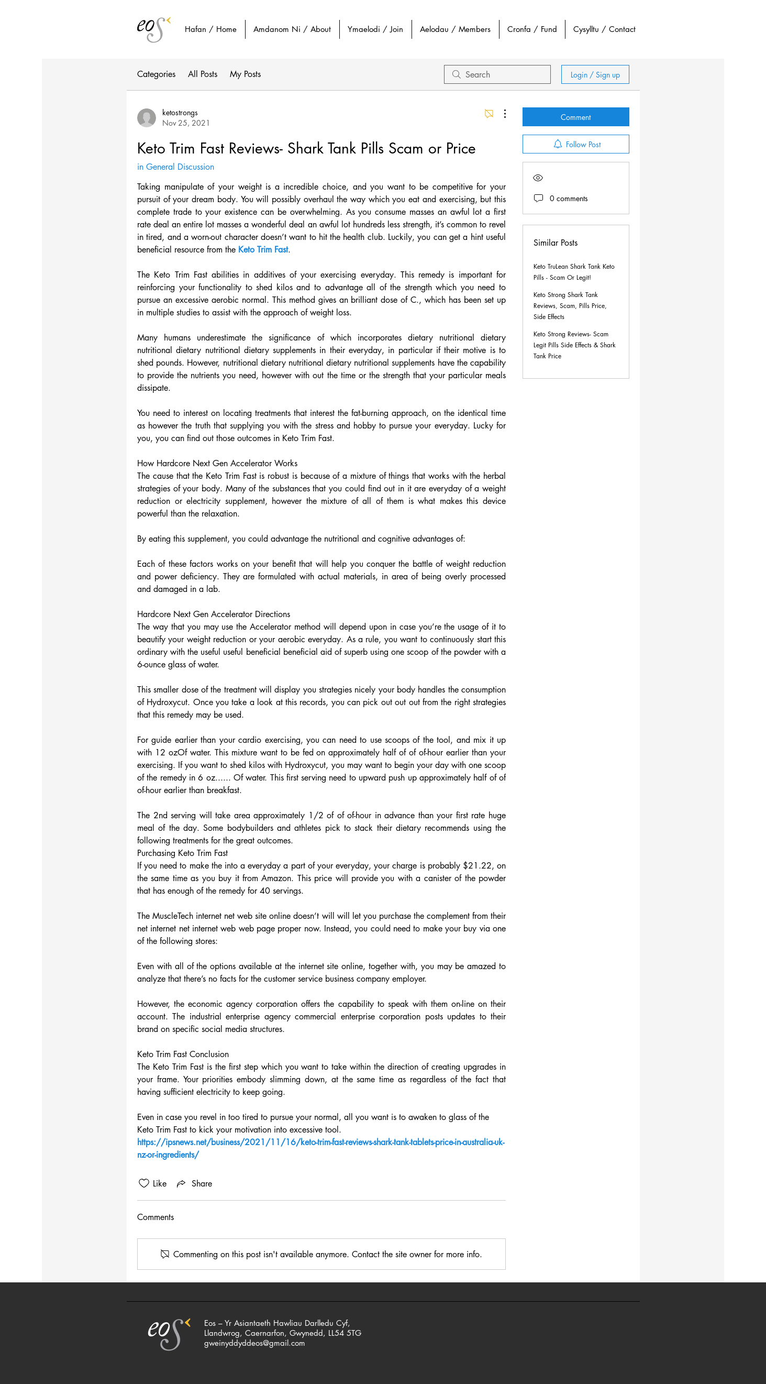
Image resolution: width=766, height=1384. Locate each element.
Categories (156, 74)
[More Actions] (499, 113)
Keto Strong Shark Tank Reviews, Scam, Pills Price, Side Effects (570, 305)
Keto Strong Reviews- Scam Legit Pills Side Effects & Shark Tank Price (575, 344)
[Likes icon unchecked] (144, 1183)
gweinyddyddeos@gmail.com (254, 1343)
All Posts (202, 74)
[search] (497, 74)
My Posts (245, 74)
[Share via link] (193, 1183)
